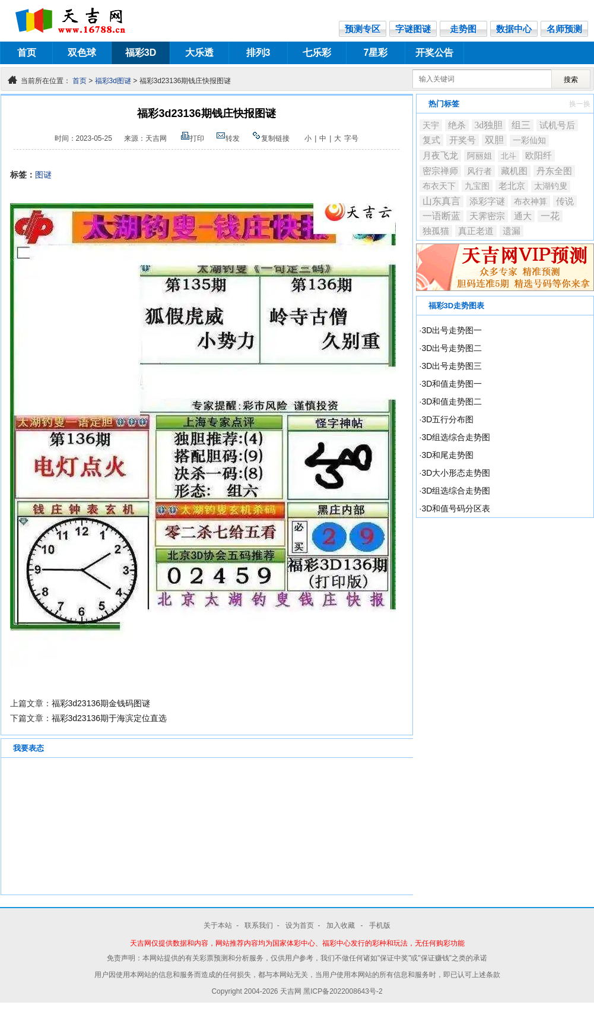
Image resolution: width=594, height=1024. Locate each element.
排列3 (258, 53)
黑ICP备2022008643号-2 (342, 991)
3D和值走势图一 (451, 383)
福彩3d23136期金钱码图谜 (101, 703)
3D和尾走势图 (447, 455)
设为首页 (299, 925)
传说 (565, 201)
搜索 (571, 79)
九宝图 (477, 186)
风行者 (479, 171)
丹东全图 (554, 171)
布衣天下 (439, 186)
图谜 (43, 174)
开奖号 (462, 140)
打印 (192, 138)
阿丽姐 (479, 155)
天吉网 (291, 991)
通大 (523, 216)
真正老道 (476, 231)
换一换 (579, 104)
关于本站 (218, 925)
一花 (550, 216)
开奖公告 (434, 53)
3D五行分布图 (447, 419)
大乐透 (199, 53)
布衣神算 (530, 201)
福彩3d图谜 (113, 81)
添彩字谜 (487, 201)
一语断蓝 (441, 216)
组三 (521, 125)
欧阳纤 (538, 155)
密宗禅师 (440, 171)
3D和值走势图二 (451, 401)
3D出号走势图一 (451, 330)
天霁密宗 (487, 216)
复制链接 (271, 138)
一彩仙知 (529, 140)
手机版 (379, 925)
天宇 (431, 125)
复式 (431, 140)
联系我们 (258, 925)
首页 (26, 53)
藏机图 (514, 171)
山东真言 (441, 201)
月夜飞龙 (440, 155)
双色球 (82, 53)
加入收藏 (341, 925)
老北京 (511, 186)
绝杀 (457, 125)
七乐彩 (317, 53)
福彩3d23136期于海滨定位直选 (109, 718)
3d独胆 (489, 125)
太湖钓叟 (550, 186)
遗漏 (511, 231)
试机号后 (557, 125)
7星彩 (376, 53)
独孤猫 (436, 231)
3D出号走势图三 (451, 366)
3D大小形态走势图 (455, 473)
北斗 (508, 155)
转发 (228, 138)
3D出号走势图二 (451, 348)
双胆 (494, 140)
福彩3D (140, 53)
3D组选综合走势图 (455, 437)
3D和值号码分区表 (455, 508)
